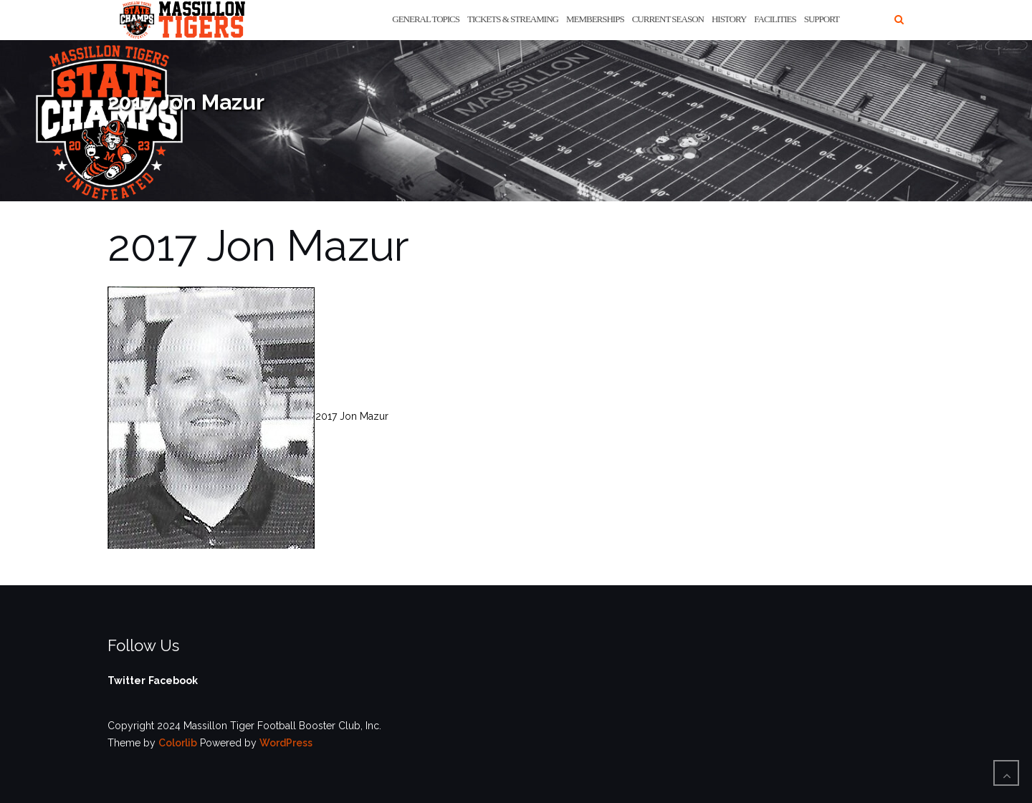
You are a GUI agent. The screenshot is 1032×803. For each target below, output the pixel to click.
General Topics (425, 19)
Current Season (668, 19)
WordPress (285, 743)
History (729, 19)
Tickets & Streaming (512, 19)
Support (821, 19)
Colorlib (177, 743)
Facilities (775, 19)
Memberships (595, 19)
